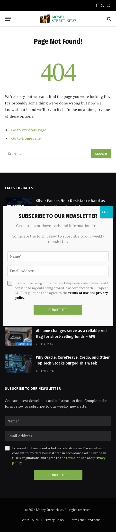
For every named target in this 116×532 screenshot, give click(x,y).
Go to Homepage (26, 138)
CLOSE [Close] (106, 212)
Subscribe (58, 474)
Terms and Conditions (85, 520)
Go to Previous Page (28, 130)
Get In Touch (30, 520)
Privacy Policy (54, 520)
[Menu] (8, 18)
